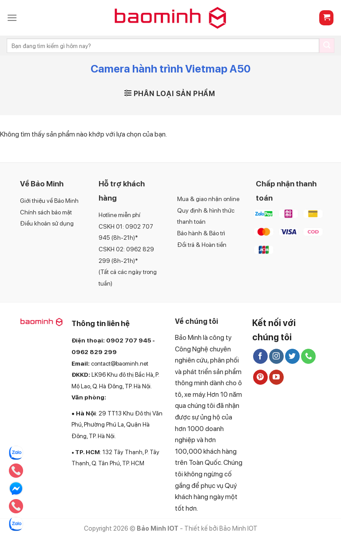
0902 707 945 (128, 340)
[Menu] (12, 17)
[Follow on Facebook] (260, 356)
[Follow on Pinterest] (260, 377)
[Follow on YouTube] (276, 377)
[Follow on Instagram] (276, 356)
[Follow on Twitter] (292, 356)
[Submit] (326, 45)
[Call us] (308, 356)
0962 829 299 (94, 351)
